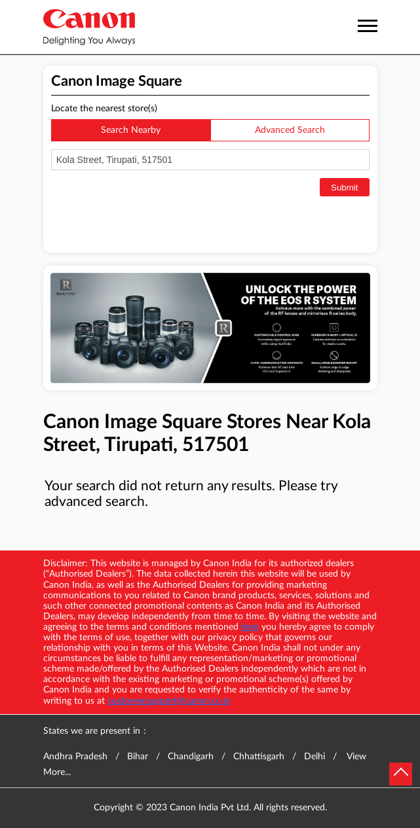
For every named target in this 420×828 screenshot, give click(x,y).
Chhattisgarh (258, 756)
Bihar (137, 756)
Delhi (314, 756)
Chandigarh (191, 756)
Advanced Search (290, 130)
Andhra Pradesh (75, 756)
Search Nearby (131, 130)
